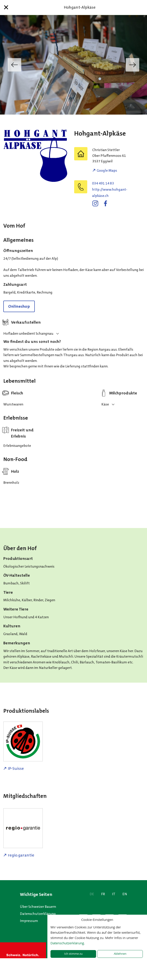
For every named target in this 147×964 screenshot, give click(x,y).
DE (92, 894)
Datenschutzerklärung (38, 913)
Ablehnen (120, 954)
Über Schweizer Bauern (38, 906)
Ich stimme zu (73, 954)
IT (113, 894)
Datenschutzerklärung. (67, 943)
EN (124, 894)
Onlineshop (19, 306)
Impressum (29, 920)
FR (103, 894)
